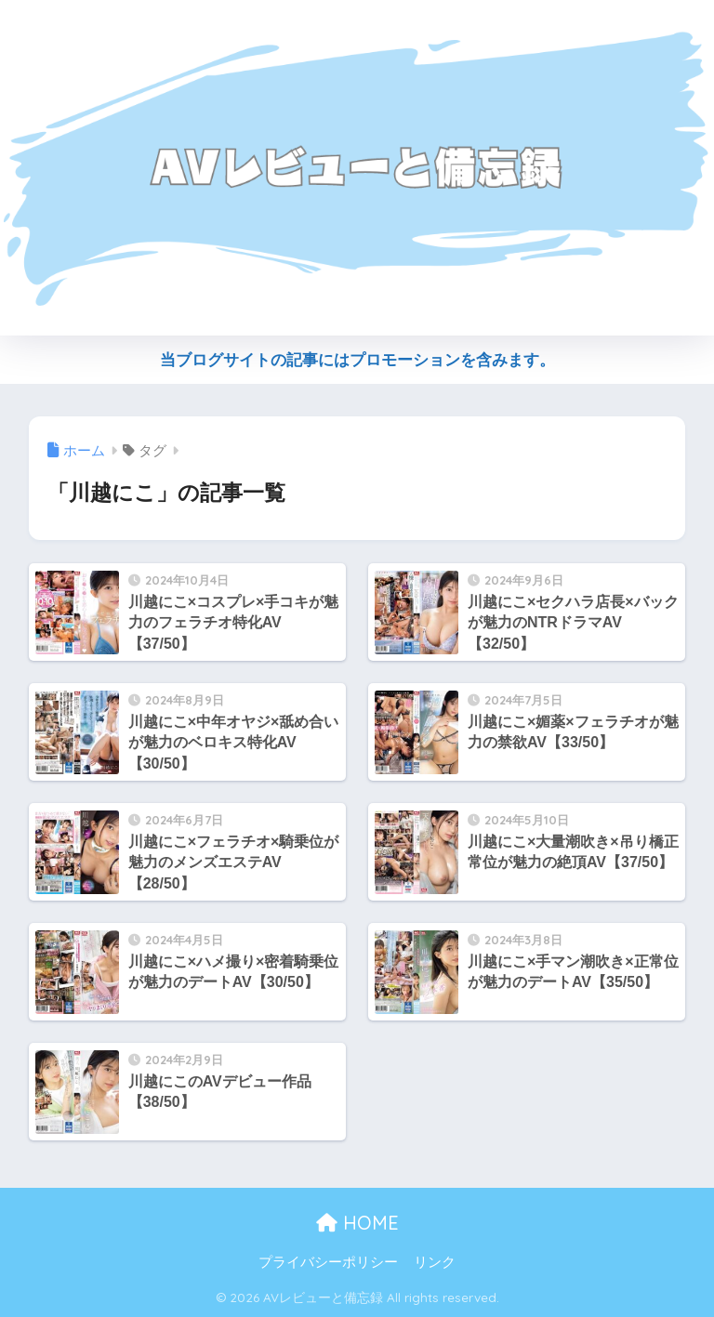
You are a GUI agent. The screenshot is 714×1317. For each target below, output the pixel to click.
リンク (435, 1262)
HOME (357, 1222)
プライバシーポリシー (328, 1262)
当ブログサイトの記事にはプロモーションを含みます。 (357, 360)
